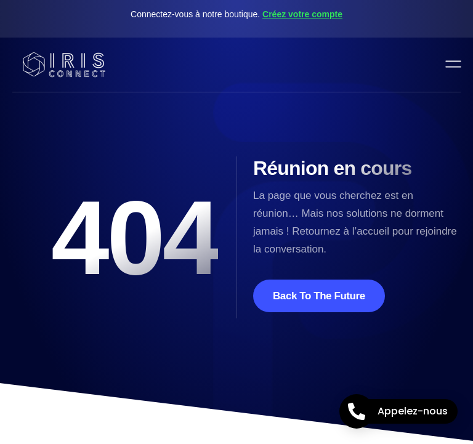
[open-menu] (454, 64)
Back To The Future (319, 296)
